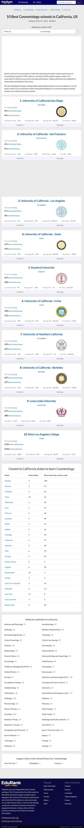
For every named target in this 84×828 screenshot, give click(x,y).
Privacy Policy (77, 827)
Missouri (8, 513)
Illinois (7, 524)
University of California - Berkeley (41, 367)
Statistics (21, 125)
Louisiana (8, 518)
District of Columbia (12, 583)
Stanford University (41, 267)
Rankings (61, 125)
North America (41, 10)
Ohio (7, 551)
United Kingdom (71, 797)
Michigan (8, 535)
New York (8, 594)
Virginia (8, 567)
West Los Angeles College (41, 434)
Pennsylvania (10, 572)
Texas (7, 497)
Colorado (8, 491)
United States (55, 10)
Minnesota (9, 502)
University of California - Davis (41, 234)
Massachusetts (10, 599)
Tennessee (9, 540)
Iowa (7, 508)
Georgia (8, 556)
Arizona (8, 486)
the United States (14, 111)
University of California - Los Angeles (41, 200)
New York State (49, 786)
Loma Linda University (41, 401)
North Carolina (10, 562)
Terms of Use (65, 827)
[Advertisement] (21, 55)
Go (78, 31)
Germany (68, 804)
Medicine (17, 10)
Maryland (8, 589)
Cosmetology (28, 10)
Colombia (68, 793)
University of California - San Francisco (41, 134)
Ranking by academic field (41, 27)
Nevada (8, 481)
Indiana (7, 529)
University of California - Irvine (41, 301)
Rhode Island (9, 605)
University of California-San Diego (41, 100)
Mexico (67, 789)
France (67, 800)
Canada (67, 786)
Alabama (8, 545)
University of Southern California (41, 334)
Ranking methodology (12, 821)
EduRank (52, 21)
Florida (7, 578)
